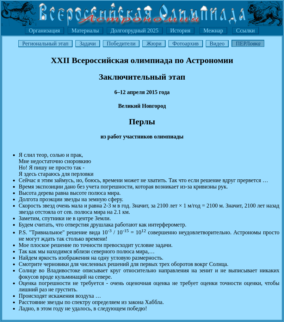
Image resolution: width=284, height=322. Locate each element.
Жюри (153, 44)
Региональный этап (45, 44)
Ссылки (245, 30)
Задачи (87, 44)
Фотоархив (185, 44)
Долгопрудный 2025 (135, 30)
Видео (217, 44)
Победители (121, 44)
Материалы (85, 30)
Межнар (213, 30)
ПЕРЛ (248, 44)
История (180, 30)
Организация (44, 30)
